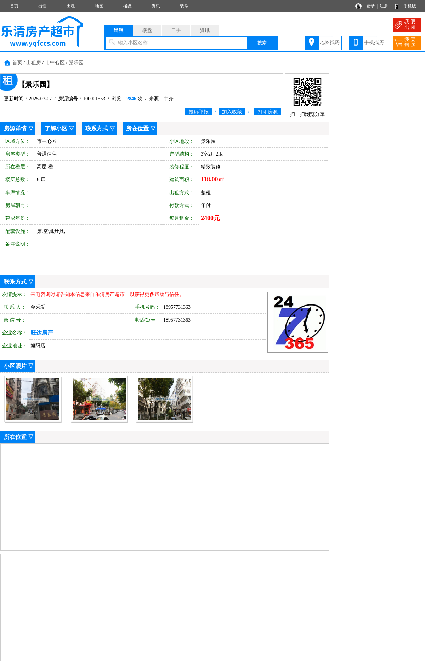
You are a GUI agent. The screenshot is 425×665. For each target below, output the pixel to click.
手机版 (409, 6)
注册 (384, 6)
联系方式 (96, 128)
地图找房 (330, 42)
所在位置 (137, 128)
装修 (184, 6)
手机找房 (374, 42)
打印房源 (268, 111)
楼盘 (127, 6)
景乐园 (76, 62)
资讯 (156, 6)
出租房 (33, 62)
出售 (42, 6)
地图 (99, 6)
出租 (71, 6)
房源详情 (15, 128)
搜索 (262, 42)
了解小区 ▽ (59, 128)
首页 (14, 6)
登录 (370, 6)
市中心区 (55, 62)
